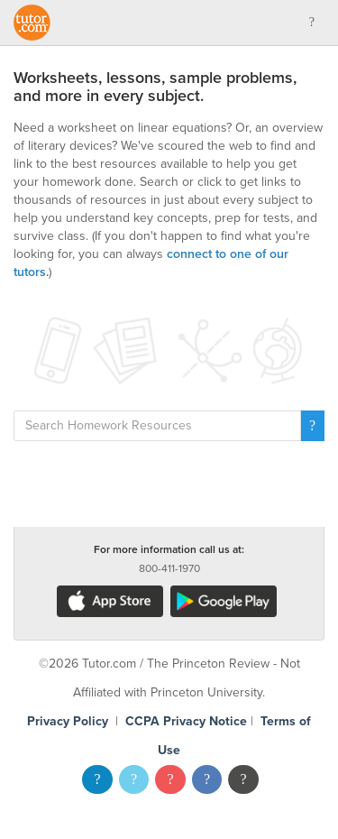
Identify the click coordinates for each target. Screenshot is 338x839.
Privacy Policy (67, 721)
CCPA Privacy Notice (186, 721)
